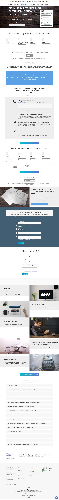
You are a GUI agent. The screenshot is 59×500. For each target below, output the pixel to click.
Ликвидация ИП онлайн (10, 477)
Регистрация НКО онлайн (10, 472)
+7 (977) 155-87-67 (38, 3)
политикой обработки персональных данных (30, 492)
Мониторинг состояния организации (42, 0)
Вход (51, 0)
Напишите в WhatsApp (30, 260)
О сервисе (19, 470)
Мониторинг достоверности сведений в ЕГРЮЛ (23, 474)
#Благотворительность (21, 478)
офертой (35, 493)
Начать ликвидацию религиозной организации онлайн (29, 144)
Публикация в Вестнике (10, 484)
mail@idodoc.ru (48, 3)
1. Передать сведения (27, 102)
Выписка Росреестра (20, 475)
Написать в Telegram (45, 474)
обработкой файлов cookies (39, 492)
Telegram (43, 3)
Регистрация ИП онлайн (10, 470)
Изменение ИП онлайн (9, 475)
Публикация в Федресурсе (10, 482)
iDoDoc (7, 0)
